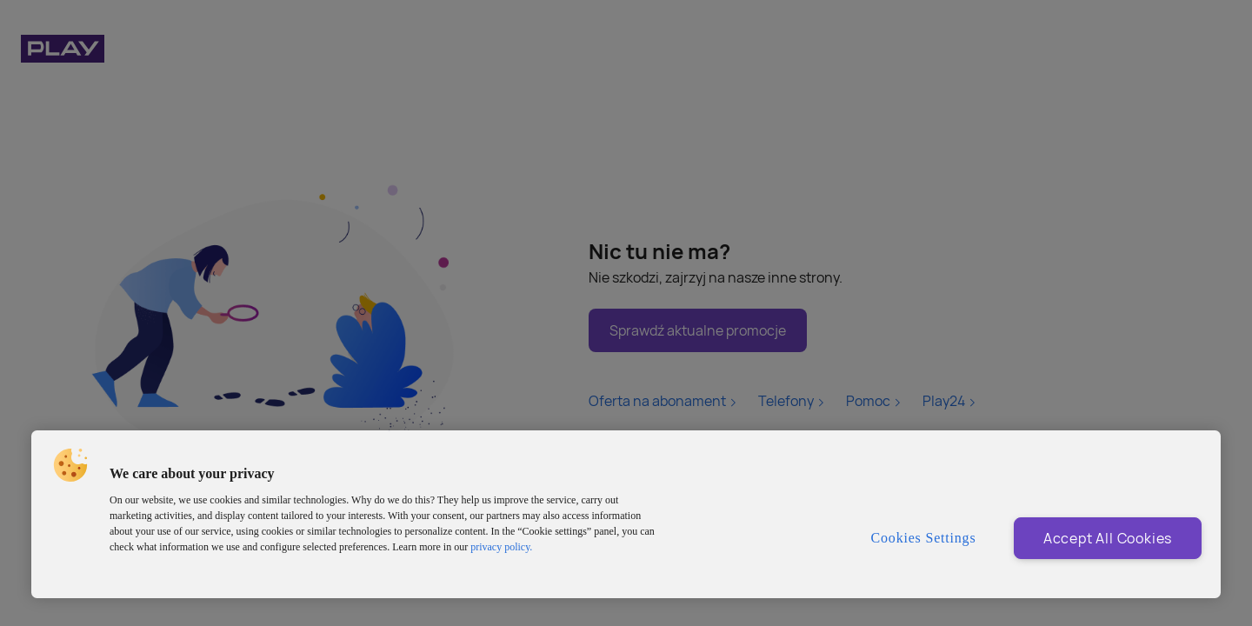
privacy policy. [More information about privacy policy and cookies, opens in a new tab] (501, 547)
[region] (626, 514)
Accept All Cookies (1107, 538)
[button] (70, 465)
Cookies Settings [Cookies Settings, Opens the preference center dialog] (923, 537)
